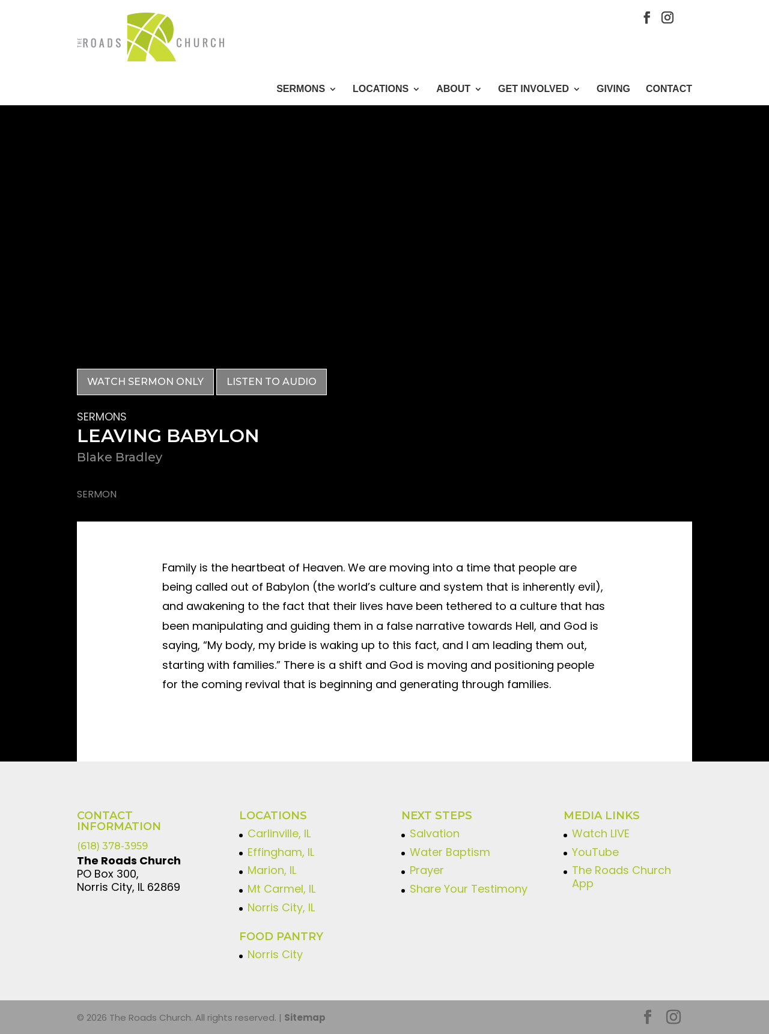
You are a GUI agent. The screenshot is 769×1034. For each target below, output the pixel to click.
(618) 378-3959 (112, 845)
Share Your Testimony (468, 888)
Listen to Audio (271, 381)
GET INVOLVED (533, 89)
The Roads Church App (621, 877)
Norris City (275, 953)
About (453, 89)
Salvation (435, 832)
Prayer (427, 870)
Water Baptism (450, 851)
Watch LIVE (601, 832)
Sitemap (305, 1017)
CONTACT (669, 89)
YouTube (595, 851)
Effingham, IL (281, 851)
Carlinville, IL (279, 832)
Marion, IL (272, 870)
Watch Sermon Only (145, 381)
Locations (381, 89)
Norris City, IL (281, 906)
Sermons (300, 89)
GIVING (613, 89)
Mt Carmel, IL (281, 888)
